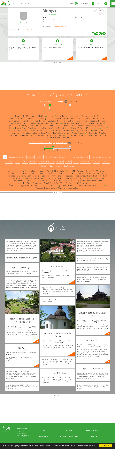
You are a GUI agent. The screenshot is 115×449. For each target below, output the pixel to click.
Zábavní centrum (55, 166)
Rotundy (60, 162)
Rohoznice (18, 130)
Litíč (87, 125)
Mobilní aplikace (44, 437)
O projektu (44, 430)
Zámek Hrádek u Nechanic (72, 185)
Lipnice (81, 125)
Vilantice (102, 133)
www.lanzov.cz (87, 18)
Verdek (82, 133)
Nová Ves (43, 128)
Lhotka (23, 30)
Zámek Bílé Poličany (16, 171)
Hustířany (100, 123)
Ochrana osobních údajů (68, 437)
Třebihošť (103, 130)
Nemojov (18, 128)
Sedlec (33, 30)
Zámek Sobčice (66, 183)
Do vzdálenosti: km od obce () (48, 143)
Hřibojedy (91, 123)
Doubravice (61, 121)
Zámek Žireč (50, 173)
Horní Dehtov (55, 123)
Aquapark (30, 157)
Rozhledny (9, 162)
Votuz (16, 135)
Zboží (75, 135)
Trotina (34, 133)
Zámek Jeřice (85, 171)
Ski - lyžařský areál (51, 157)
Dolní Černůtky (15, 121)
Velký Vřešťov (72, 133)
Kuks (45, 125)
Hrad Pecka (20, 183)
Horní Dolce (67, 123)
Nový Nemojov (64, 128)
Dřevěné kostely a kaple (46, 162)
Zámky (25, 162)
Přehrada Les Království (16, 176)
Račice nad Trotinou (86, 128)
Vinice (9, 135)
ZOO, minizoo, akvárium (16, 157)
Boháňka (51, 116)
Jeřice (18, 125)
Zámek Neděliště (70, 178)
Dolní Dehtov (28, 121)
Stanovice (68, 130)
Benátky (18, 116)
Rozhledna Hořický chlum (97, 176)
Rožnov (26, 130)
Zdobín (82, 135)
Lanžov (55, 18)
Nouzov (35, 128)
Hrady (17, 162)
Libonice (66, 125)
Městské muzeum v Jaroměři (34, 178)
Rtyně (33, 130)
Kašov (30, 125)
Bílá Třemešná (28, 116)
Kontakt (94, 437)
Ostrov (73, 128)
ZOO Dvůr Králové (58, 171)
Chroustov (71, 118)
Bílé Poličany (41, 116)
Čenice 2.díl (75, 116)
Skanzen (63, 157)
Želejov (89, 135)
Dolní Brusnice (98, 118)
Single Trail (106, 162)
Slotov (52, 130)
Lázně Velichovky (99, 171)
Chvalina (80, 118)
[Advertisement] (57, 76)
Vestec (89, 133)
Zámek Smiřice (98, 178)
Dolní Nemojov (40, 121)
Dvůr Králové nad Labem (60, 24)
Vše (5, 157)
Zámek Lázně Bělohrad (35, 180)
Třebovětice (25, 133)
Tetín (95, 130)
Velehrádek (51, 133)
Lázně (76, 162)
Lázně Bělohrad (18, 180)
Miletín (10, 128)
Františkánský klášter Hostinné (86, 183)
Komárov (38, 125)
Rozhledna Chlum (55, 178)
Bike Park (96, 162)
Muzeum (44, 166)
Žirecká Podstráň (53, 138)
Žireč (105, 135)
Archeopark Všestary (54, 180)
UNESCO (40, 157)
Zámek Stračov (85, 178)
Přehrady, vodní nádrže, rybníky (79, 157)
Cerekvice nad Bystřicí (90, 116)
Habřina (101, 121)
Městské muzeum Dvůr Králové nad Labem (25, 173)
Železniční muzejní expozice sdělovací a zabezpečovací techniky (34, 185)
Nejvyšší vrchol (85, 162)
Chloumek (31, 118)
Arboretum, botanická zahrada (101, 157)
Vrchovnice (24, 135)
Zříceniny (33, 162)
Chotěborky (41, 118)
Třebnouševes (13, 133)
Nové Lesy (53, 128)
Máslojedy (101, 125)
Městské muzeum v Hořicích (52, 176)
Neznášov (27, 128)
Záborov (37, 30)
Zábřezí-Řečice (52, 135)
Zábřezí (41, 135)
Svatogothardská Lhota (82, 130)
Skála (46, 130)
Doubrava (52, 121)
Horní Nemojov (79, 123)
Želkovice (97, 135)
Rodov (9, 130)
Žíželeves (65, 138)
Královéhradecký (57, 20)
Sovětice (59, 130)
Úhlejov (42, 133)
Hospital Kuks (16, 178)
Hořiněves (31, 123)
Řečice (104, 128)
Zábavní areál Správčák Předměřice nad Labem (83, 180)
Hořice (22, 123)
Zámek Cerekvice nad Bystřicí (38, 171)
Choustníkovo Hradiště (57, 118)
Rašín (98, 128)
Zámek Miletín (73, 171)
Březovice (66, 116)
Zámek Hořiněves (64, 173)
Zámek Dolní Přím (51, 183)
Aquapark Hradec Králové (46, 188)
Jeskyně (68, 162)
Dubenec (71, 121)
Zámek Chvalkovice (34, 183)
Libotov (74, 125)
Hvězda (11, 125)
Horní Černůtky (42, 123)
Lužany (93, 125)
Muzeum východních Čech (68, 188)
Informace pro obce (94, 430)
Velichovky (61, 133)
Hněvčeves (14, 123)
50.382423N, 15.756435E (60, 26)
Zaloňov (68, 135)
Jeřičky (24, 125)
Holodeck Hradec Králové (95, 185)
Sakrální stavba (69, 166)
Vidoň (95, 133)
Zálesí (61, 135)
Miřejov (50, 10)
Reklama (69, 430)
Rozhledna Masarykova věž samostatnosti (89, 173)
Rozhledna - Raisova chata (75, 176)
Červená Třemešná (18, 118)
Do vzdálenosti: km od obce (50, 101)
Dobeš (88, 118)
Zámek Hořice (33, 176)
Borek (58, 116)
